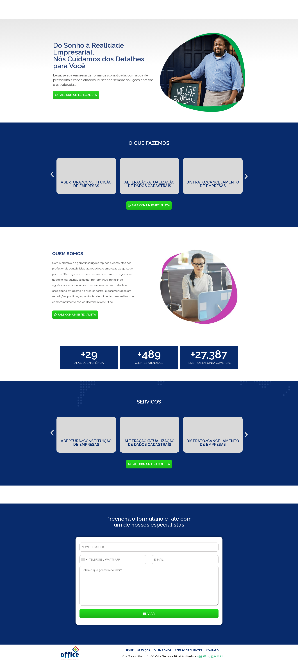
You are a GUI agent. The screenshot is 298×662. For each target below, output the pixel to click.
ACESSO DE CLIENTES (160, 10)
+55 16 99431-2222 (210, 656)
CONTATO (189, 10)
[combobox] (84, 559)
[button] (52, 173)
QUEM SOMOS (128, 10)
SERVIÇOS (106, 10)
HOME (90, 10)
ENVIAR (149, 613)
